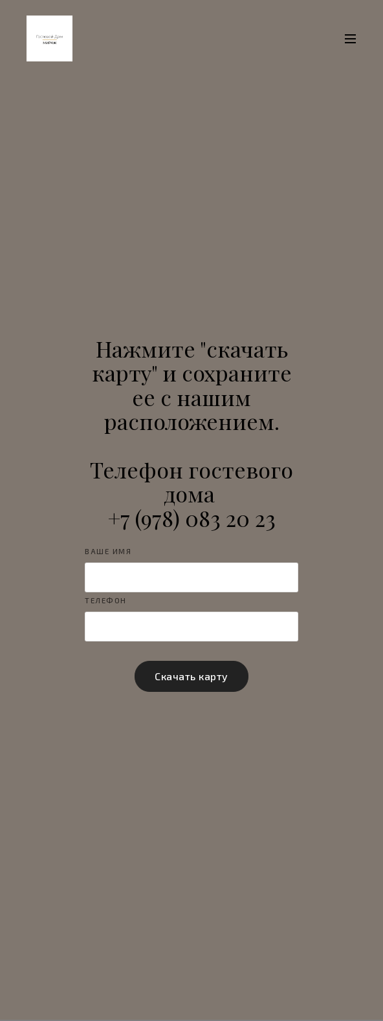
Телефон (106, 600)
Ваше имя (108, 551)
